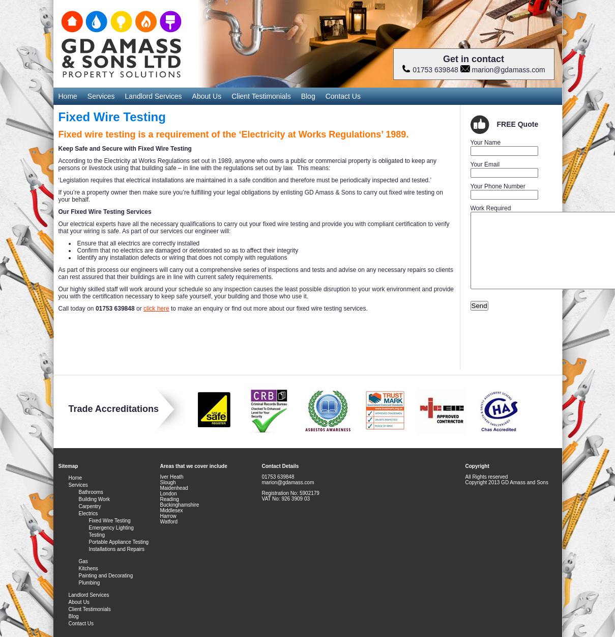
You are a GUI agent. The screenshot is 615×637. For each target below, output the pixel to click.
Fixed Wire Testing (110, 520)
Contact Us (343, 96)
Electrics (88, 513)
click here (156, 308)
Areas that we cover (184, 466)
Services (101, 96)
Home (67, 96)
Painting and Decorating (106, 575)
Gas (83, 561)
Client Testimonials (260, 96)
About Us (207, 96)
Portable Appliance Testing (119, 542)
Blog (308, 96)
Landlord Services (153, 96)
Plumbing (89, 583)
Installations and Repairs (117, 549)
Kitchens (88, 568)
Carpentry (90, 506)
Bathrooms (91, 492)
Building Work (94, 499)
